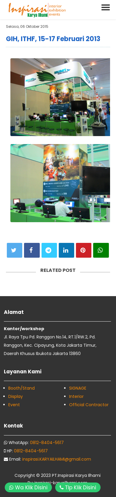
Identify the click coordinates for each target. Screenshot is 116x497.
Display (15, 396)
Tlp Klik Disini (78, 487)
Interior (76, 396)
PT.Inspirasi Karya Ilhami (76, 475)
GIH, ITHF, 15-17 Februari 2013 (53, 38)
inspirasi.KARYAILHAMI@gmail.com (56, 459)
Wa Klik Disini (28, 487)
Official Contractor (89, 405)
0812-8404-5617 (47, 443)
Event (14, 405)
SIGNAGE (77, 388)
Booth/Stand (21, 388)
